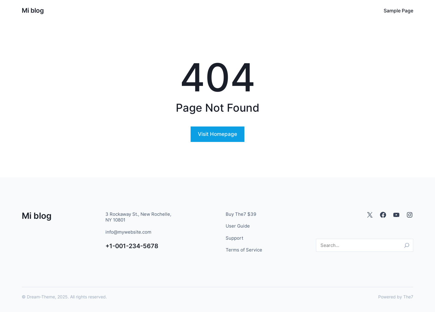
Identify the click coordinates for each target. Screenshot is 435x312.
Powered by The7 (395, 296)
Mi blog (33, 10)
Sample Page (398, 11)
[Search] (407, 245)
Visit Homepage (217, 134)
